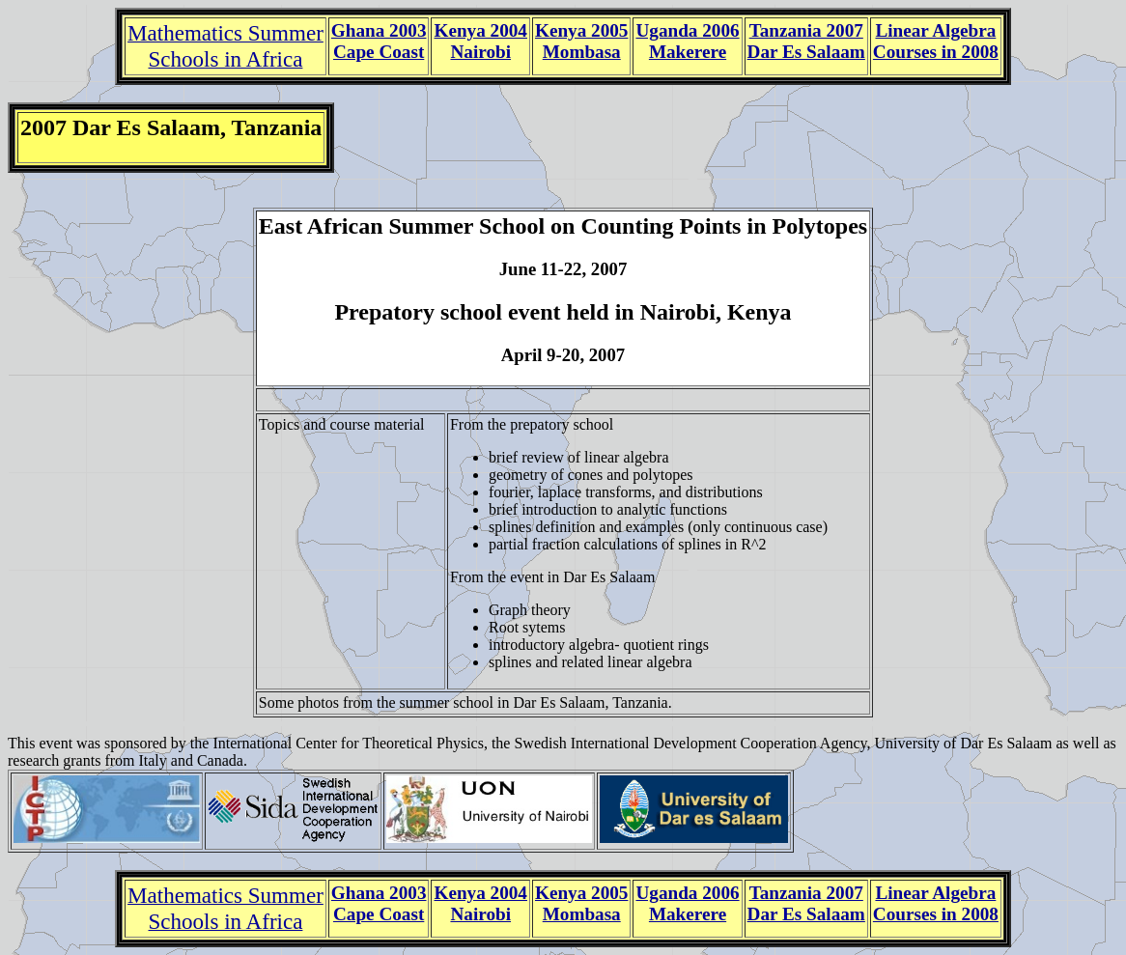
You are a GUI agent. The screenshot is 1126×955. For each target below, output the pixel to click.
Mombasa (582, 52)
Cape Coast (378, 52)
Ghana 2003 (379, 30)
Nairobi (480, 52)
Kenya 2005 (581, 30)
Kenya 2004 (480, 30)
